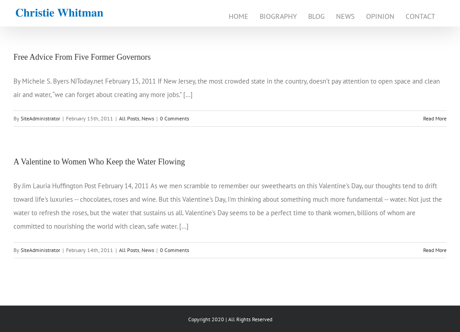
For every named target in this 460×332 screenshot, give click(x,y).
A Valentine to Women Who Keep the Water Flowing (99, 161)
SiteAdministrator (40, 118)
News (148, 118)
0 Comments (174, 118)
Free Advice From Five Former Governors (81, 57)
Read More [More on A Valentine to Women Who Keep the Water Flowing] (435, 250)
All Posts (129, 118)
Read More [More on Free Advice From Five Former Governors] (435, 118)
